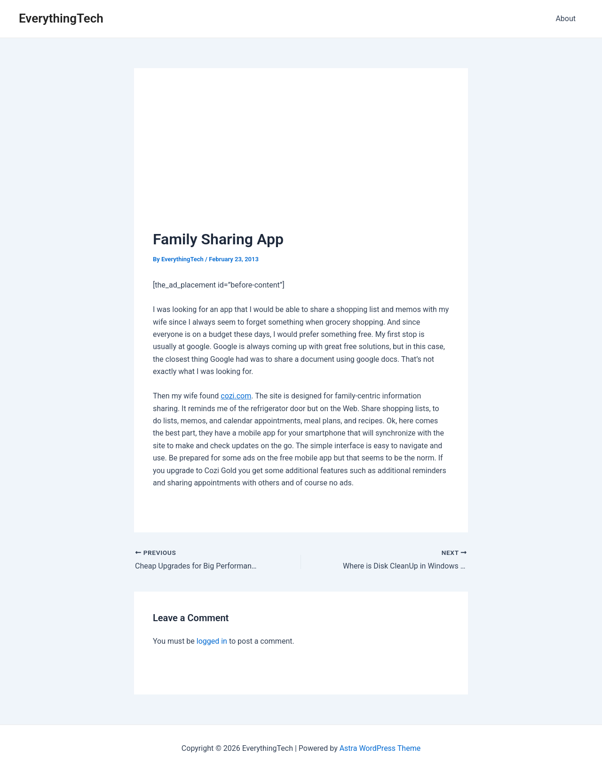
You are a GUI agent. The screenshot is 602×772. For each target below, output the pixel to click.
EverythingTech (61, 18)
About (565, 18)
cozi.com (236, 395)
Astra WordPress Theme (380, 748)
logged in (212, 641)
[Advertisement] (301, 157)
